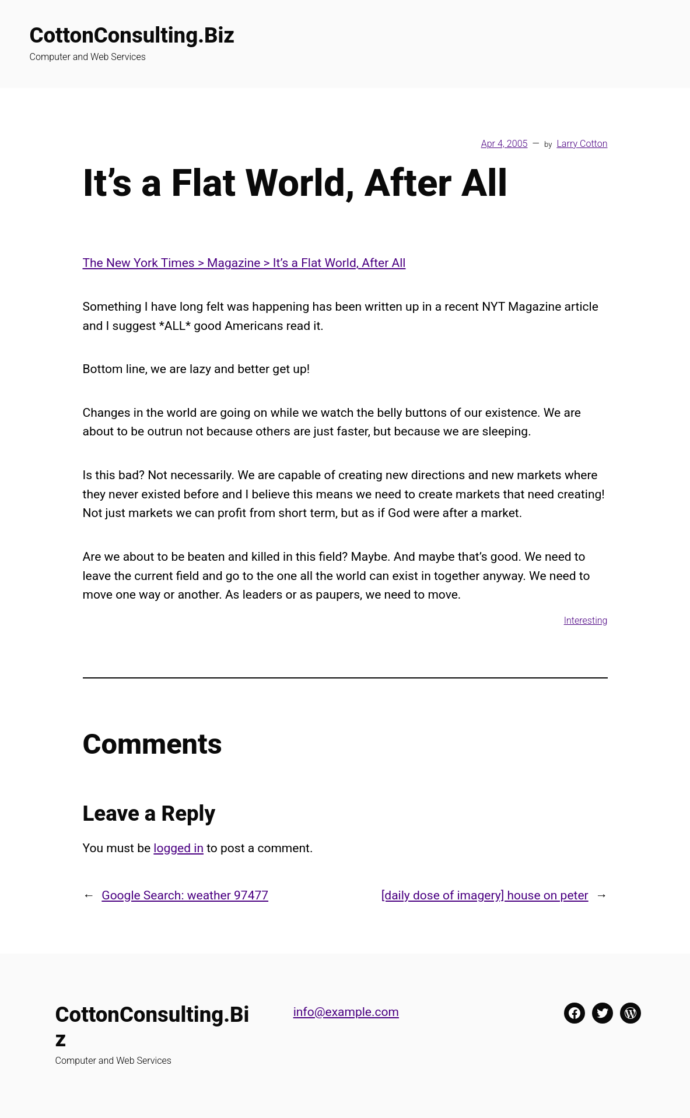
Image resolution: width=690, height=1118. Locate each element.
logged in (178, 848)
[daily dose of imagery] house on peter (485, 895)
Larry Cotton (581, 143)
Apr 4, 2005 (504, 143)
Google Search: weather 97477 (184, 895)
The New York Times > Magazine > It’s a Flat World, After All (244, 262)
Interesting (586, 620)
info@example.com (346, 1011)
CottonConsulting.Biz (132, 35)
